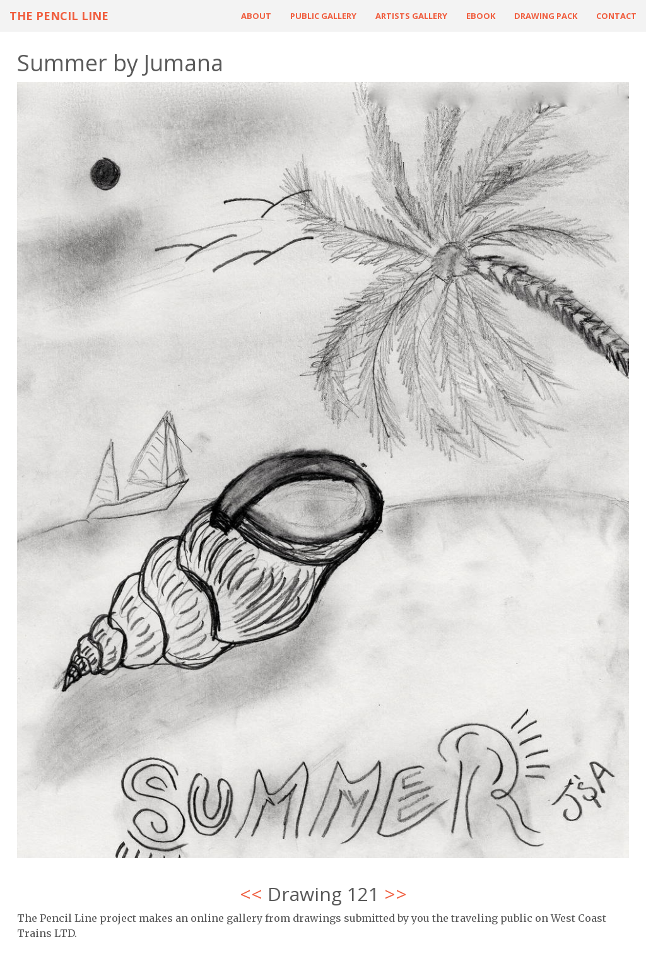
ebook (480, 15)
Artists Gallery (411, 15)
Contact (616, 15)
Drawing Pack (545, 15)
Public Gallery (323, 15)
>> (395, 894)
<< (251, 894)
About (256, 15)
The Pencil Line (59, 15)
